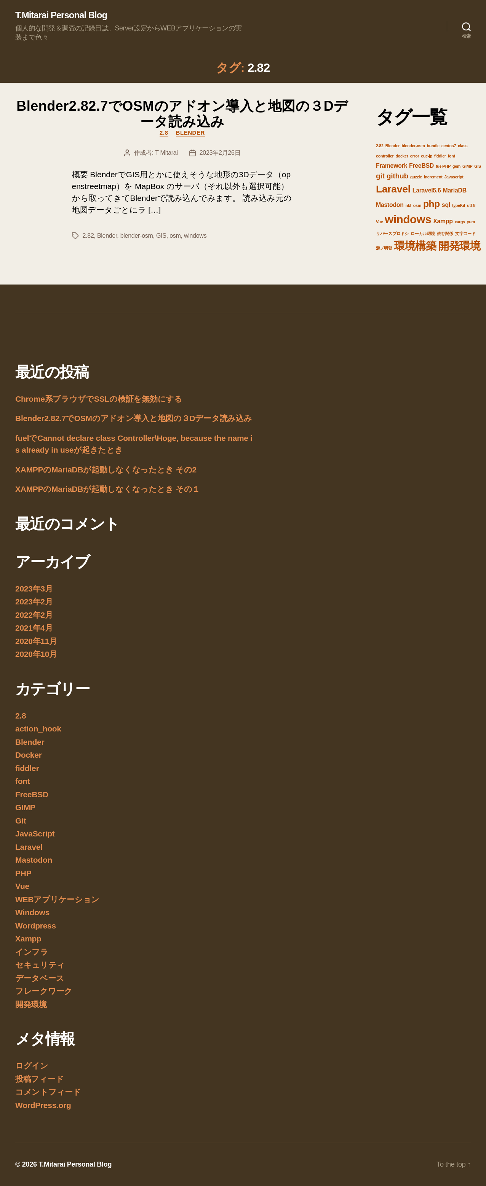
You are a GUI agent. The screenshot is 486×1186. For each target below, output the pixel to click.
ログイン (31, 1065)
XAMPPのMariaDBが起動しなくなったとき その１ (107, 489)
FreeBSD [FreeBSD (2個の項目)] (421, 165)
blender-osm (136, 235)
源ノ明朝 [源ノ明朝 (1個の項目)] (384, 248)
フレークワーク (43, 991)
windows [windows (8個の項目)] (408, 219)
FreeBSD (31, 794)
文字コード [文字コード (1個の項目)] (465, 233)
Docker (28, 754)
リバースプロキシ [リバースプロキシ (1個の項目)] (392, 233)
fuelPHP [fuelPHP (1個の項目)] (443, 166)
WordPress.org (43, 1105)
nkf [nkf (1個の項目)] (408, 205)
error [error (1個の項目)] (414, 156)
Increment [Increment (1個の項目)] (433, 177)
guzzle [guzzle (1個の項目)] (416, 177)
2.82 (88, 235)
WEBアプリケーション (57, 899)
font (22, 781)
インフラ (31, 952)
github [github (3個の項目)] (397, 176)
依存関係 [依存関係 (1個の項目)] (445, 233)
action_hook (38, 728)
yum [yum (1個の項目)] (471, 221)
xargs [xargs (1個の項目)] (460, 221)
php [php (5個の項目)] (431, 204)
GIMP (25, 807)
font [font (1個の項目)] (451, 156)
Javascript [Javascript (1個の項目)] (453, 177)
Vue (22, 886)
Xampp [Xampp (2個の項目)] (442, 221)
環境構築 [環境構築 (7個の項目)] (415, 246)
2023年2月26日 (220, 152)
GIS (161, 235)
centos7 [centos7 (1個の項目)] (448, 145)
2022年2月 (34, 614)
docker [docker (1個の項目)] (401, 156)
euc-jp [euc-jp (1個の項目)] (426, 156)
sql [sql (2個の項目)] (446, 205)
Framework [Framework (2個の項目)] (391, 165)
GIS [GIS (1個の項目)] (477, 166)
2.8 (164, 132)
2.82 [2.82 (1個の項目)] (380, 145)
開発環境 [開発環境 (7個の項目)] (459, 246)
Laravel (29, 847)
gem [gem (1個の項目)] (456, 166)
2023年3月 (34, 588)
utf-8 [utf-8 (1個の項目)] (471, 205)
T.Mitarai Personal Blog (61, 15)
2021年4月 (34, 627)
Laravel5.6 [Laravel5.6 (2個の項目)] (426, 190)
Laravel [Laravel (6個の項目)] (393, 189)
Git (20, 820)
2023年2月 (34, 601)
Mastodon (33, 859)
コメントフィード (48, 1091)
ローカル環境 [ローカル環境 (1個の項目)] (423, 233)
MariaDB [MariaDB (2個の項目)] (455, 190)
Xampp (28, 938)
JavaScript (35, 833)
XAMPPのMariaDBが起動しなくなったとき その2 (106, 469)
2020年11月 (36, 641)
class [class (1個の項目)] (462, 145)
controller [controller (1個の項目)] (384, 156)
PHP (23, 873)
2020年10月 (36, 654)
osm (175, 235)
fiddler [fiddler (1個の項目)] (440, 156)
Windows (32, 912)
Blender (190, 132)
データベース (39, 978)
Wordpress (35, 925)
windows (195, 235)
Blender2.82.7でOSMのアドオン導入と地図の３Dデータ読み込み (182, 113)
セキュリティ (40, 964)
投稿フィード (39, 1079)
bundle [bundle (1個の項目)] (433, 145)
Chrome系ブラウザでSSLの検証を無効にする (98, 398)
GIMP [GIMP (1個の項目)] (467, 166)
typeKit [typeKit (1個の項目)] (458, 205)
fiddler (27, 768)
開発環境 (31, 1004)
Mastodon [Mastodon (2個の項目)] (390, 205)
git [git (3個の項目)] (380, 176)
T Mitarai (166, 152)
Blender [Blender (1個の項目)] (392, 145)
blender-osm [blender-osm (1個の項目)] (413, 145)
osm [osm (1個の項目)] (417, 205)
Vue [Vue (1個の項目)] (379, 221)
